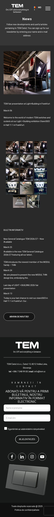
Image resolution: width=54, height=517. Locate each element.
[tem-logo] (17, 8)
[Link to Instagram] (32, 457)
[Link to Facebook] (12, 457)
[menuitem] (47, 8)
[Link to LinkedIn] (22, 457)
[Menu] (47, 8)
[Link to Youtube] (42, 457)
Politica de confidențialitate (27, 510)
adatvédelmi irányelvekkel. (33, 429)
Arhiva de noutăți (19, 317)
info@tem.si (39, 371)
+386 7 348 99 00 (20, 371)
